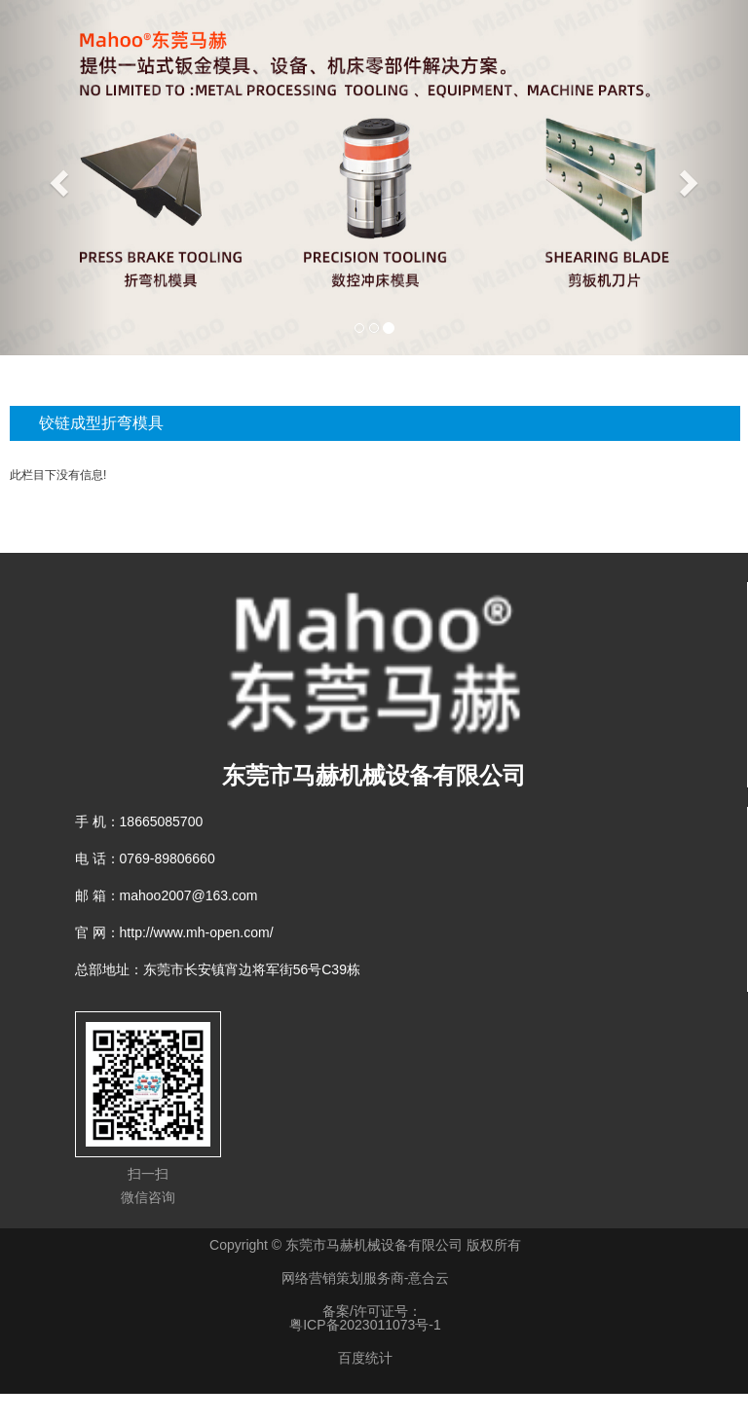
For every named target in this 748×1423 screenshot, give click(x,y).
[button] (56, 177)
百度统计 (365, 1358)
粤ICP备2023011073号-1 (365, 1325)
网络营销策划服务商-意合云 (365, 1278)
